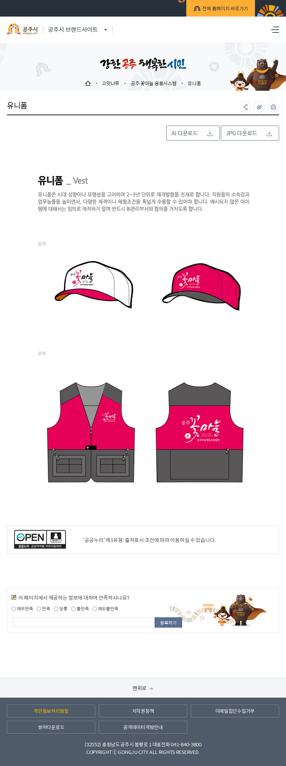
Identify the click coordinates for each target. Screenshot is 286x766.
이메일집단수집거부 (235, 711)
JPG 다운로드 (249, 133)
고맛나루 (110, 83)
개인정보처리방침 (51, 711)
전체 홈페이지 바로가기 (224, 9)
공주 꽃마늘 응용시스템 (154, 83)
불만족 (80, 608)
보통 (60, 608)
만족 (43, 608)
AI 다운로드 (192, 133)
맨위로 (143, 688)
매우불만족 (105, 608)
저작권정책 (143, 711)
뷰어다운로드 (51, 727)
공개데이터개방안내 (142, 727)
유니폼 (194, 83)
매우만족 (22, 608)
